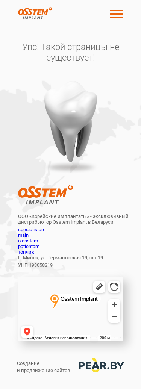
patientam (28, 246)
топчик (26, 252)
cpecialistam (31, 229)
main (23, 235)
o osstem (28, 241)
